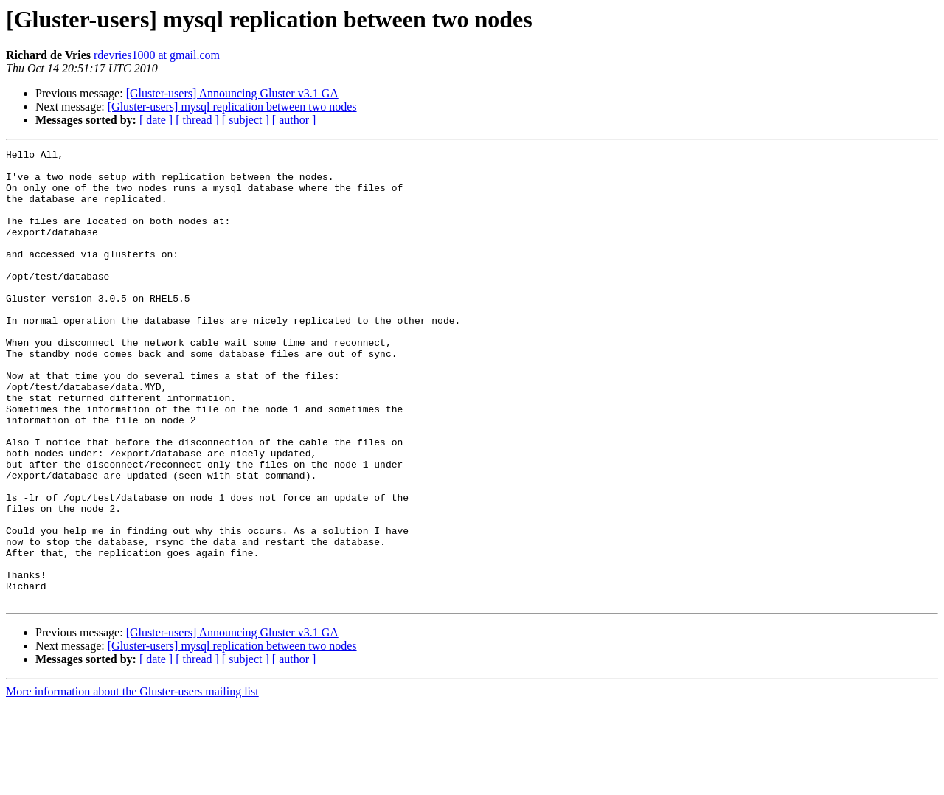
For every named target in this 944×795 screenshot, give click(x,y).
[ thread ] (197, 120)
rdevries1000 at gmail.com (157, 55)
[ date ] (156, 120)
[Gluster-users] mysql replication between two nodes (232, 106)
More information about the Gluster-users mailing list (132, 782)
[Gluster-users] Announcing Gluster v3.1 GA (232, 93)
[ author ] (294, 120)
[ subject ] (245, 120)
